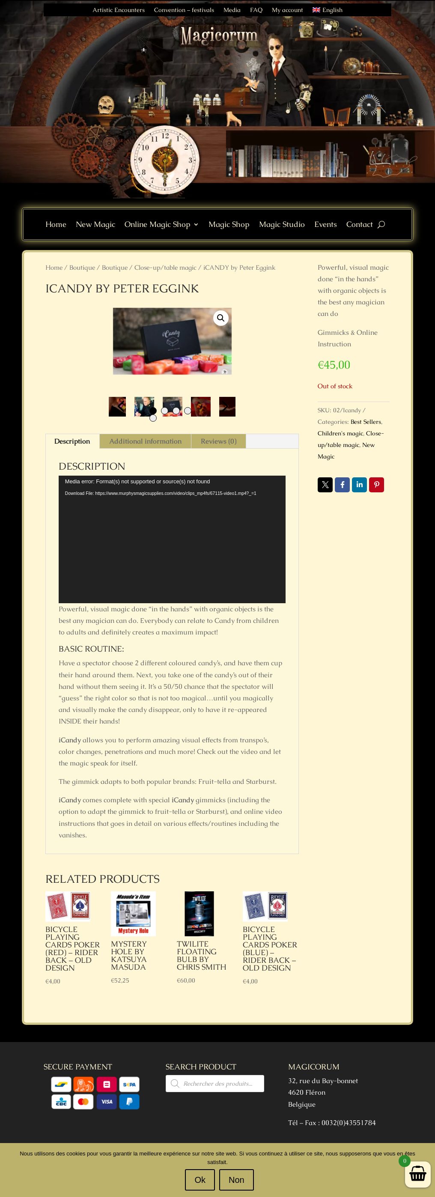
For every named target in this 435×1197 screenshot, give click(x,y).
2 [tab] (164, 410)
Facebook (342, 484)
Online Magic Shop (158, 225)
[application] (172, 539)
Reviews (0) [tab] (218, 441)
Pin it (376, 484)
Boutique (82, 267)
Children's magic (340, 433)
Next (222, 407)
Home (55, 225)
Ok (200, 1180)
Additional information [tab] (145, 441)
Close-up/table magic (165, 267)
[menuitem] (327, 11)
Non (236, 1180)
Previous (121, 407)
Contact (359, 225)
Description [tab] (72, 441)
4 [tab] (187, 410)
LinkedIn (359, 484)
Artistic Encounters (118, 10)
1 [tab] (153, 410)
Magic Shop (229, 225)
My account (287, 10)
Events (325, 225)
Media (232, 10)
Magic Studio (282, 225)
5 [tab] (153, 418)
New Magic (95, 225)
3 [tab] (176, 410)
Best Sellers (366, 422)
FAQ (256, 10)
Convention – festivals (184, 10)
